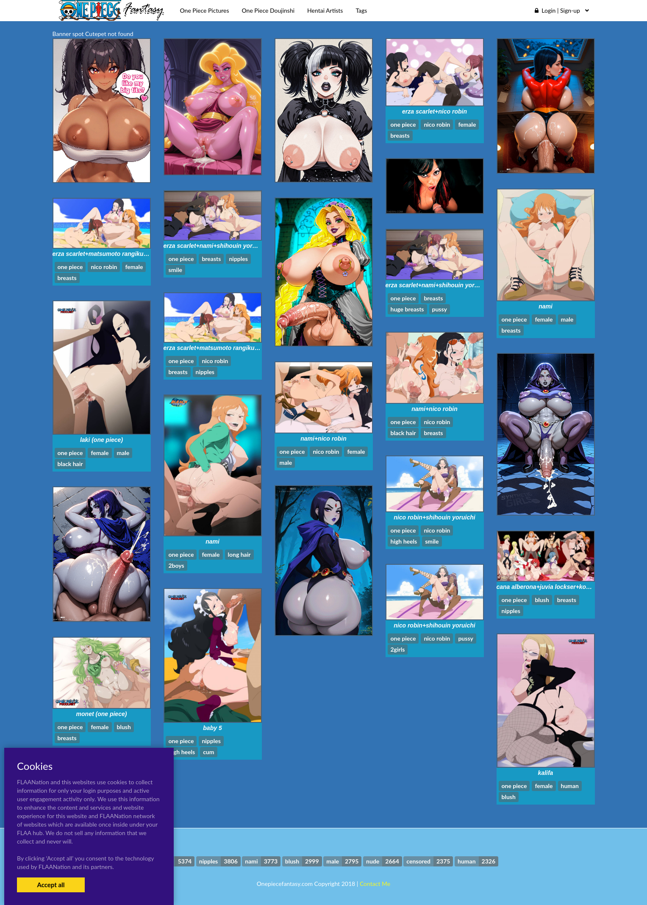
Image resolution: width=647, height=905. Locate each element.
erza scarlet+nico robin (434, 111)
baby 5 (212, 728)
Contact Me (375, 883)
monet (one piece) (101, 714)
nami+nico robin (434, 408)
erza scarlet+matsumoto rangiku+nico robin (114, 253)
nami (546, 306)
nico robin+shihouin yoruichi (434, 517)
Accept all (50, 884)
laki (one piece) (101, 439)
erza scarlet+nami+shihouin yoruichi (215, 245)
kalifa (545, 772)
